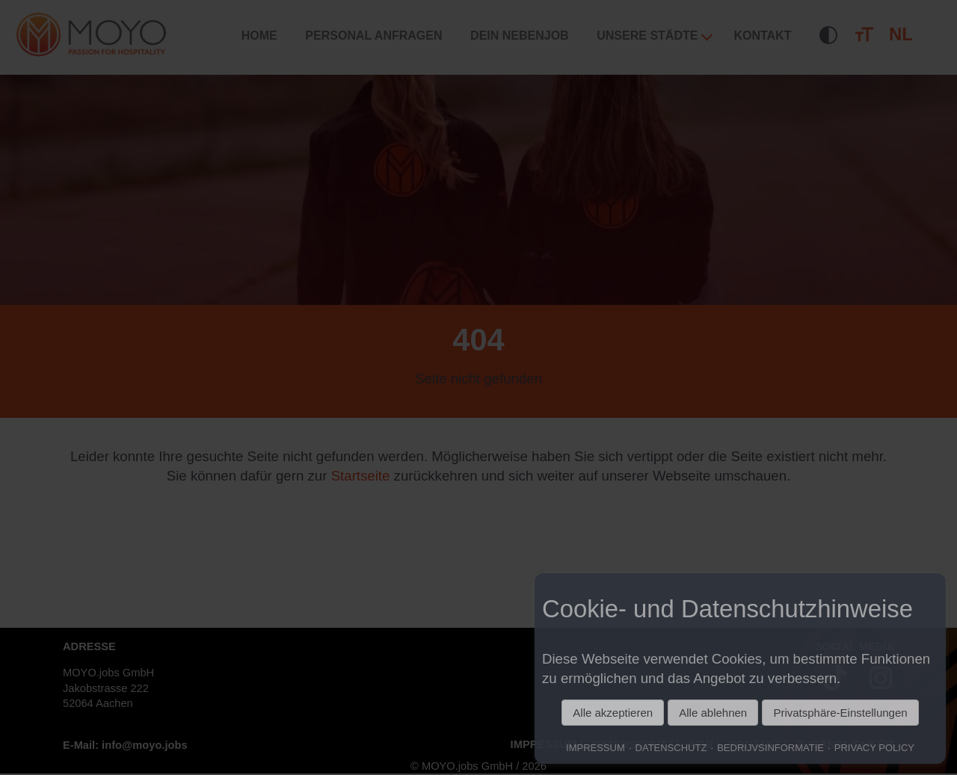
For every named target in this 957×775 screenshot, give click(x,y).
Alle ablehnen (713, 712)
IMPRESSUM (595, 747)
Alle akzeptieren (613, 712)
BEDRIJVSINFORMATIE (770, 747)
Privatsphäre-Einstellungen (840, 712)
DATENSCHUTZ (671, 747)
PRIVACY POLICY (874, 747)
